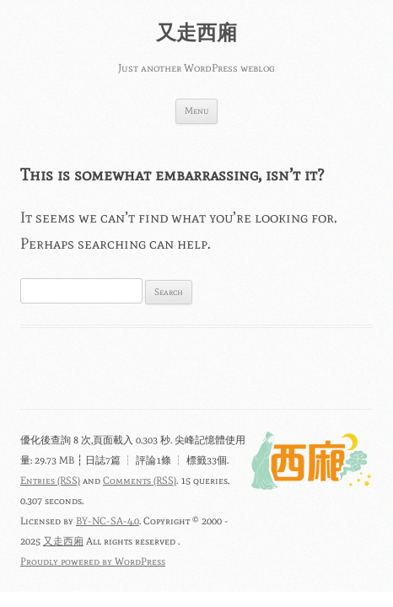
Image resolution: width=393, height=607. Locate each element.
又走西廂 (196, 32)
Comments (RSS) (139, 480)
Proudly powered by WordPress (92, 561)
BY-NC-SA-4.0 (107, 521)
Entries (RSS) (50, 480)
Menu (196, 110)
